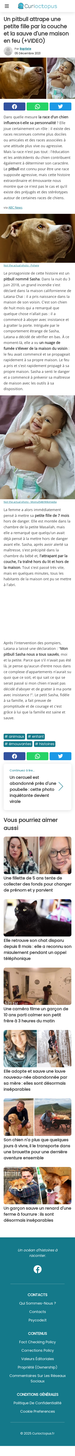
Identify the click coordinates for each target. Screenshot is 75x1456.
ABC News (15, 207)
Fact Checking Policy (37, 1341)
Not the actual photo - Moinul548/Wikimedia (30, 502)
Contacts (37, 1311)
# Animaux (14, 736)
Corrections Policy (37, 1350)
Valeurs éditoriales (37, 1358)
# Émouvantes (18, 743)
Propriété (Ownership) (37, 1367)
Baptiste (25, 49)
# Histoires (44, 743)
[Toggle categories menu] (7, 6)
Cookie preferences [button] (37, 1411)
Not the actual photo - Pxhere (21, 265)
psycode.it (38, 1320)
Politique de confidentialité (37, 1402)
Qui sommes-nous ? (37, 1303)
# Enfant (36, 736)
